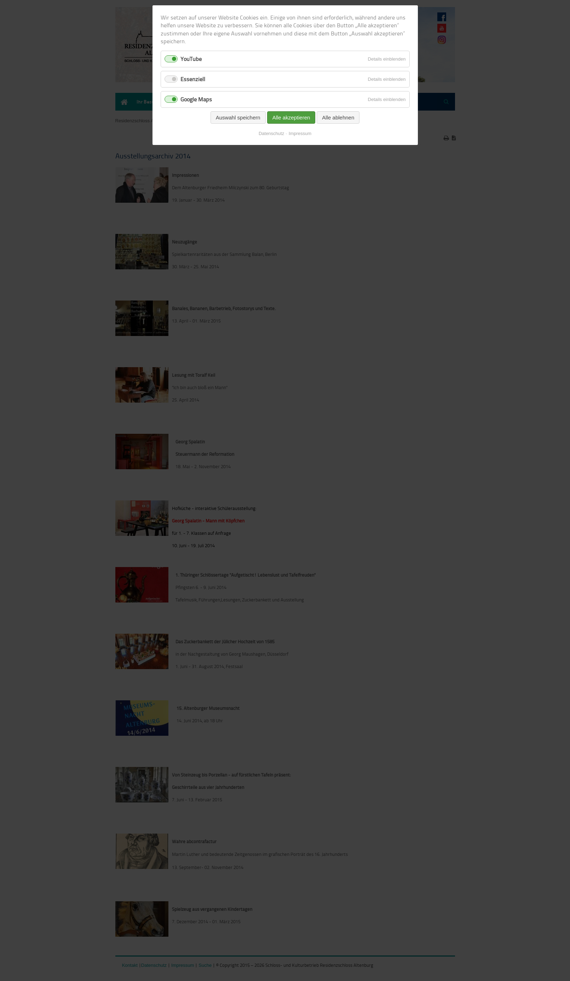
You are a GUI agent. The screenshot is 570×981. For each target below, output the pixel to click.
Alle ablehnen (338, 117)
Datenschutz (271, 133)
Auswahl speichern (238, 117)
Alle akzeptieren (291, 117)
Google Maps (196, 99)
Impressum (300, 133)
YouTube (191, 59)
